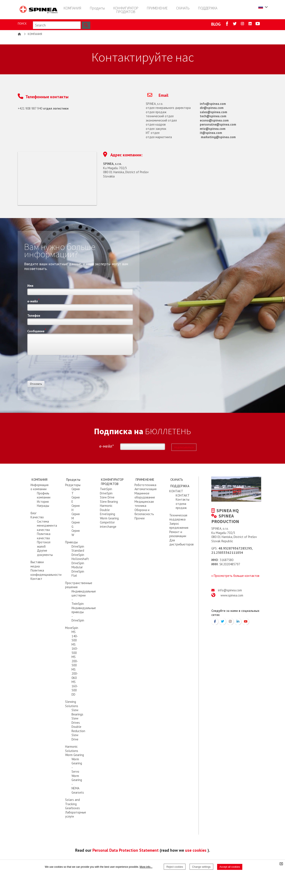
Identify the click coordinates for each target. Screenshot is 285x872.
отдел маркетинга (159, 137)
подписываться (184, 447)
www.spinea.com (232, 595)
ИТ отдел (152, 133)
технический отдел (160, 116)
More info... (146, 866)
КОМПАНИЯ (35, 34)
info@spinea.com (230, 590)
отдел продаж (156, 112)
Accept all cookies (229, 866)
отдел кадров (156, 124)
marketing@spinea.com (218, 137)
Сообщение (36, 330)
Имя (30, 285)
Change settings (201, 866)
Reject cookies (174, 866)
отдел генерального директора (168, 108)
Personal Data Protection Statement (125, 850)
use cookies (195, 850)
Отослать (36, 384)
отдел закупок (156, 129)
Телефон (33, 315)
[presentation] (59, 369)
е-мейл (33, 300)
